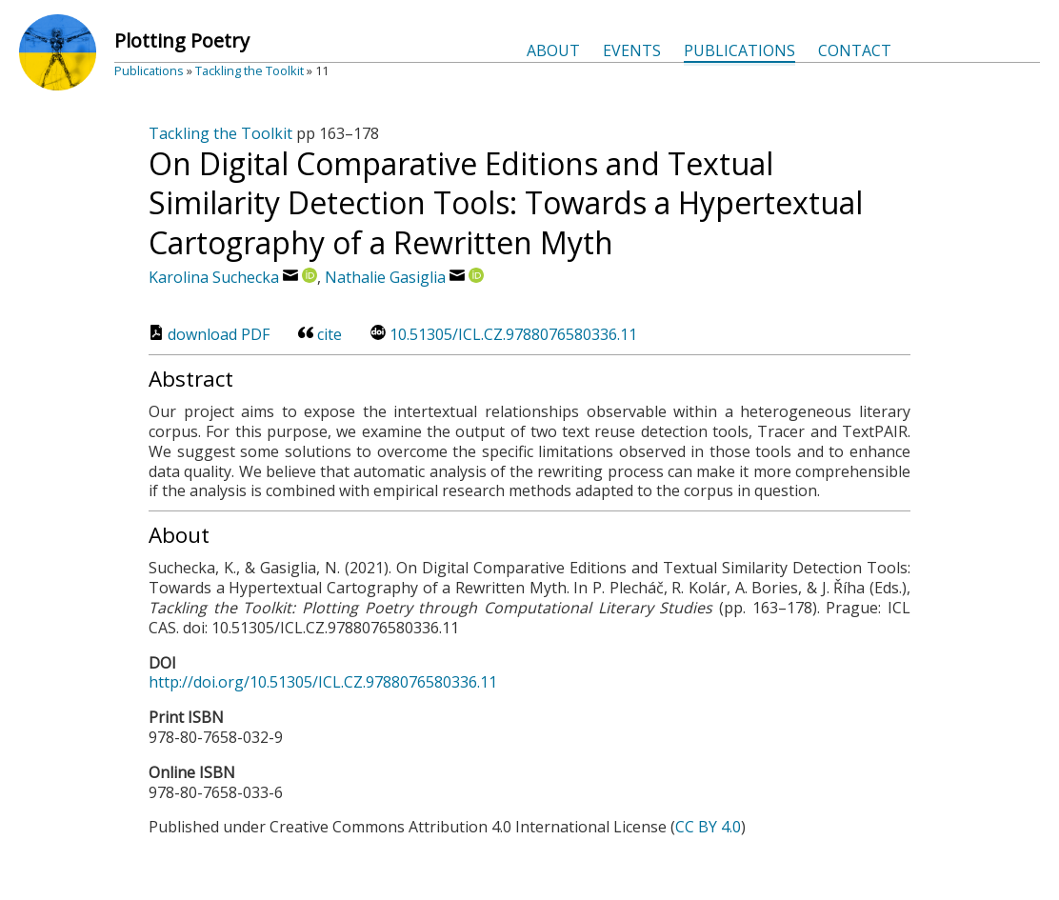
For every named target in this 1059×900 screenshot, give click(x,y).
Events (632, 50)
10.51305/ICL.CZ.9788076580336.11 (503, 334)
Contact (854, 50)
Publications (739, 50)
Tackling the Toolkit (249, 70)
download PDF (209, 334)
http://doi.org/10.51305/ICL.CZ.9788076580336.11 (323, 682)
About (553, 50)
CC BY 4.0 (708, 826)
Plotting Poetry (182, 40)
